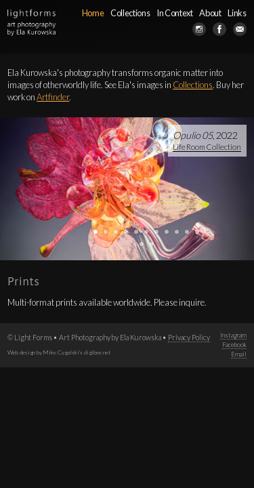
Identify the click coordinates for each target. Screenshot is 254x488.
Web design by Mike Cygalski (43, 352)
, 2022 (207, 140)
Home (93, 12)
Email (239, 354)
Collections (130, 12)
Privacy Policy (189, 337)
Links (237, 12)
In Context (174, 12)
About (210, 12)
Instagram (233, 335)
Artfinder (53, 97)
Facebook (234, 344)
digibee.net (97, 352)
